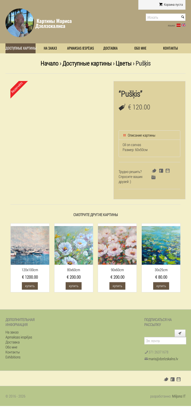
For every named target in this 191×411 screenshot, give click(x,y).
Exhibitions (12, 356)
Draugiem (168, 171)
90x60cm (117, 269)
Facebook (161, 171)
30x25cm (161, 269)
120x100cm (30, 269)
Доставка (110, 48)
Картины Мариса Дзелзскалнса (53, 23)
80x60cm (73, 269)
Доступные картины (20, 48)
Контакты (170, 48)
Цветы (124, 63)
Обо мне (140, 48)
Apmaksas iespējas (80, 48)
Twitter (154, 170)
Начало (49, 63)
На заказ (50, 48)
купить (30, 285)
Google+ (153, 177)
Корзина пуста (171, 4)
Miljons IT (179, 396)
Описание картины (139, 135)
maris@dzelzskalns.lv (163, 358)
